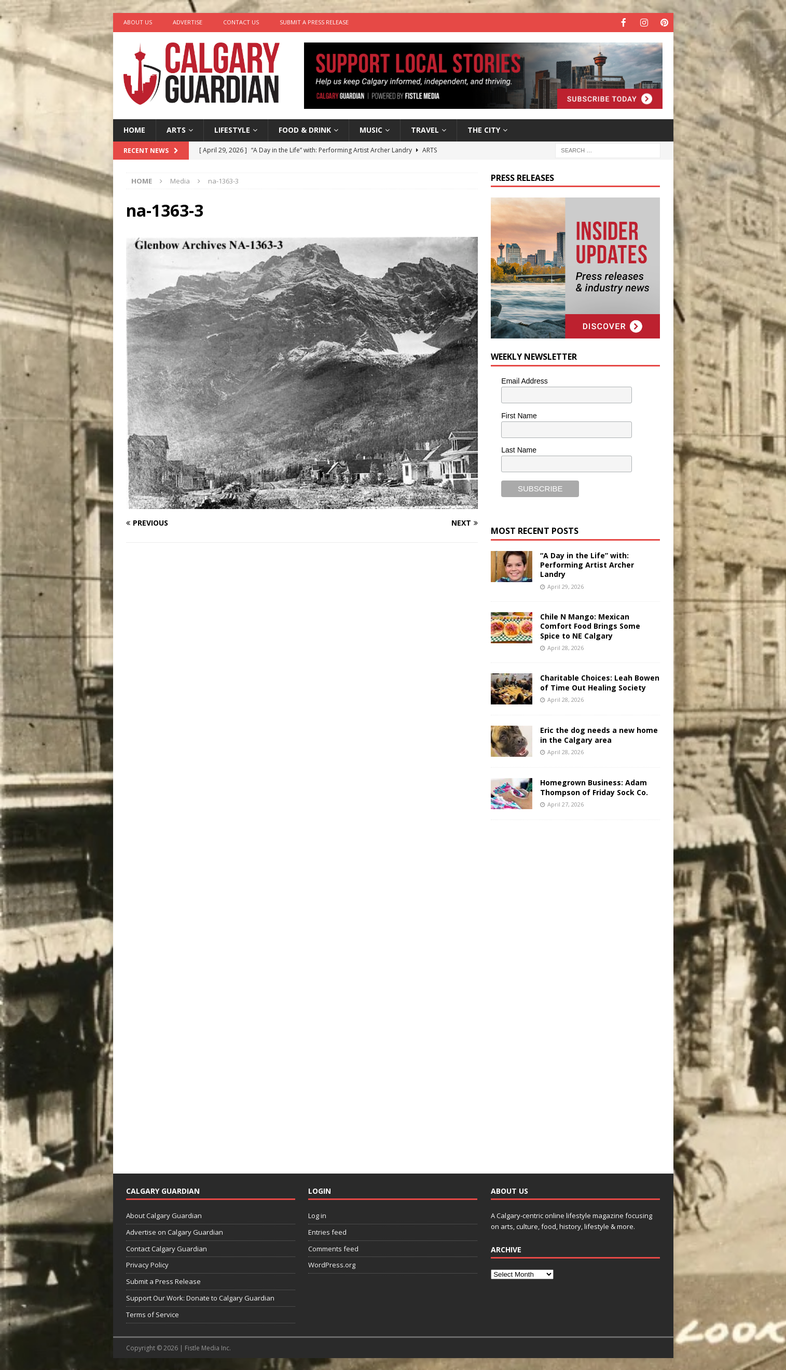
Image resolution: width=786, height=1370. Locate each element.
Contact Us (241, 22)
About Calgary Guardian (164, 1214)
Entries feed (327, 1231)
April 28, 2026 (565, 647)
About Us (137, 22)
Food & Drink (305, 129)
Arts (176, 129)
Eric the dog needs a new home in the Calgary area (599, 733)
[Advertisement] (568, 987)
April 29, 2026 (565, 585)
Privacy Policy (147, 1263)
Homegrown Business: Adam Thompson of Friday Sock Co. (594, 786)
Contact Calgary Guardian (166, 1247)
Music (371, 129)
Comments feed (333, 1247)
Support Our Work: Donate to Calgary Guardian (200, 1297)
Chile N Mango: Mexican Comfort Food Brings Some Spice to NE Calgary (590, 625)
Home (134, 129)
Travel (425, 129)
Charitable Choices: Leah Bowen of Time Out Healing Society (599, 681)
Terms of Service (152, 1313)
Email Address (524, 380)
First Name (518, 415)
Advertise (187, 22)
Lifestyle (232, 129)
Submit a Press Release (314, 22)
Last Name (518, 449)
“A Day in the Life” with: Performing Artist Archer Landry (587, 563)
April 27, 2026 (565, 803)
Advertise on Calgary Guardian (174, 1231)
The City (483, 129)
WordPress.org (331, 1263)
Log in (317, 1214)
